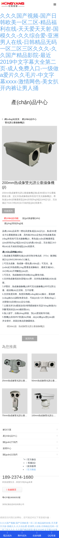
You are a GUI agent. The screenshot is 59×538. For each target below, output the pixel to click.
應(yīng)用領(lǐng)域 (13, 223)
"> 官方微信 (29, 459)
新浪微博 (31, 466)
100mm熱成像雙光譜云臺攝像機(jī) (44, 415)
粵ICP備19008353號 (11, 497)
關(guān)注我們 (10, 454)
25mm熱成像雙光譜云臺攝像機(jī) (14, 380)
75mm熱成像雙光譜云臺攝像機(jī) (14, 415)
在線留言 (11, 489)
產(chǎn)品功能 (11, 218)
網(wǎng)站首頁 (11, 119)
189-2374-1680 (17, 477)
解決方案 (7, 429)
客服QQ (31, 463)
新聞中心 (7, 448)
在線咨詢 (8, 211)
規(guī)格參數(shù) (31, 218)
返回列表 (29, 338)
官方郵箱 (31, 469)
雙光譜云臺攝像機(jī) (14, 122)
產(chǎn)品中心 (29, 119)
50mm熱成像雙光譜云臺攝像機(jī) (44, 380)
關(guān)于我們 (10, 442)
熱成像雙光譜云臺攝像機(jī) (32, 326)
